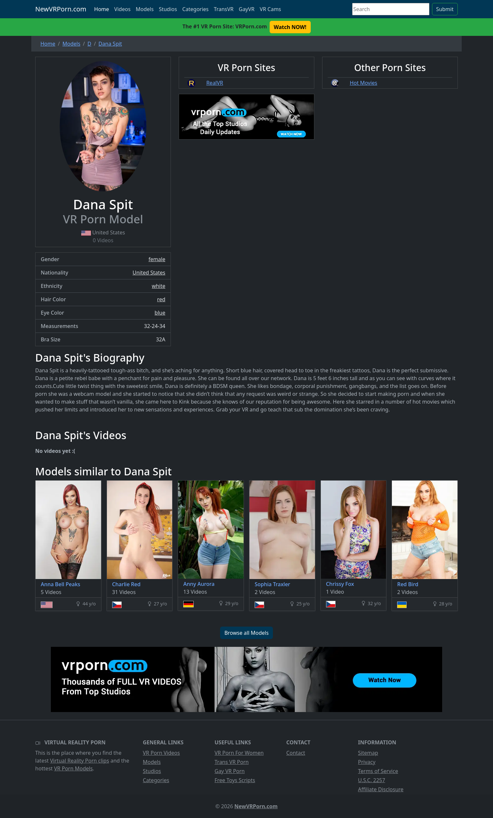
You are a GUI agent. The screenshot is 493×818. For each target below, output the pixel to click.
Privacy (366, 762)
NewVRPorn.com (60, 9)
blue (160, 312)
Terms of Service (378, 771)
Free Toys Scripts (235, 780)
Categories (195, 9)
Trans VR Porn (232, 762)
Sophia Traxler (272, 584)
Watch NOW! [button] (290, 27)
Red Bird (407, 584)
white (158, 286)
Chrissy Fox (340, 583)
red (161, 299)
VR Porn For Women (239, 752)
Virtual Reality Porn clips (79, 760)
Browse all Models (246, 632)
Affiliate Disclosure (380, 789)
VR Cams (270, 9)
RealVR (214, 82)
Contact (295, 752)
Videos (122, 9)
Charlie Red (126, 584)
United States (148, 272)
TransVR (223, 9)
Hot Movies (363, 82)
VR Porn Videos (161, 752)
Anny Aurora (199, 583)
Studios (168, 9)
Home (101, 9)
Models (145, 9)
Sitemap (368, 752)
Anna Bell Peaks (60, 584)
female (156, 259)
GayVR (246, 9)
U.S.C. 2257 (371, 780)
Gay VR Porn (230, 771)
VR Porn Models (73, 768)
